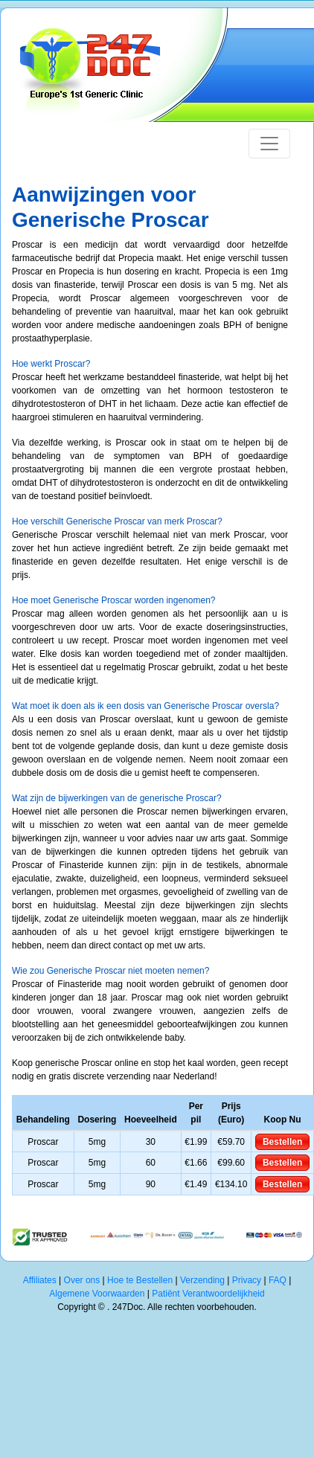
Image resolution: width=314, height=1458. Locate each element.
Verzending (202, 1280)
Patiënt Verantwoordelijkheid (208, 1293)
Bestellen (282, 1142)
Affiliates (40, 1280)
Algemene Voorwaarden (96, 1293)
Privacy (246, 1280)
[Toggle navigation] (269, 143)
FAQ (277, 1280)
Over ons (82, 1280)
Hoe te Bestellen (140, 1280)
